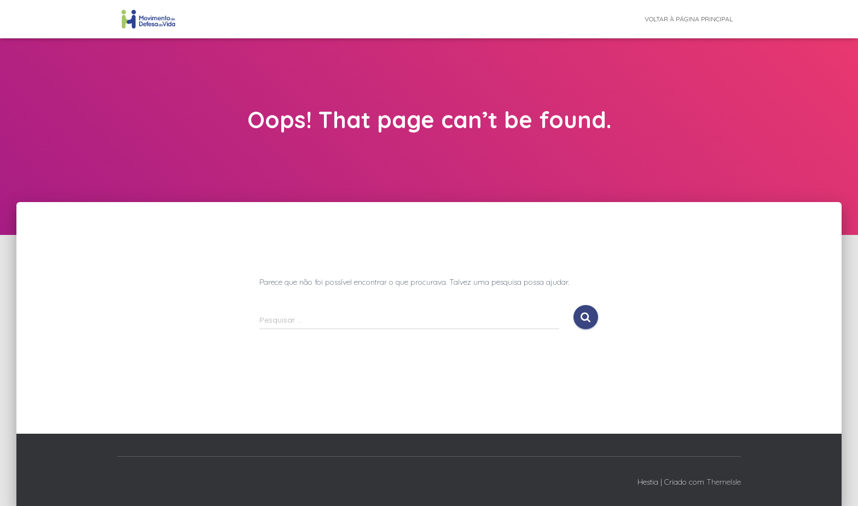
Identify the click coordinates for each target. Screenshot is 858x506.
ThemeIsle (723, 482)
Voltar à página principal (689, 19)
